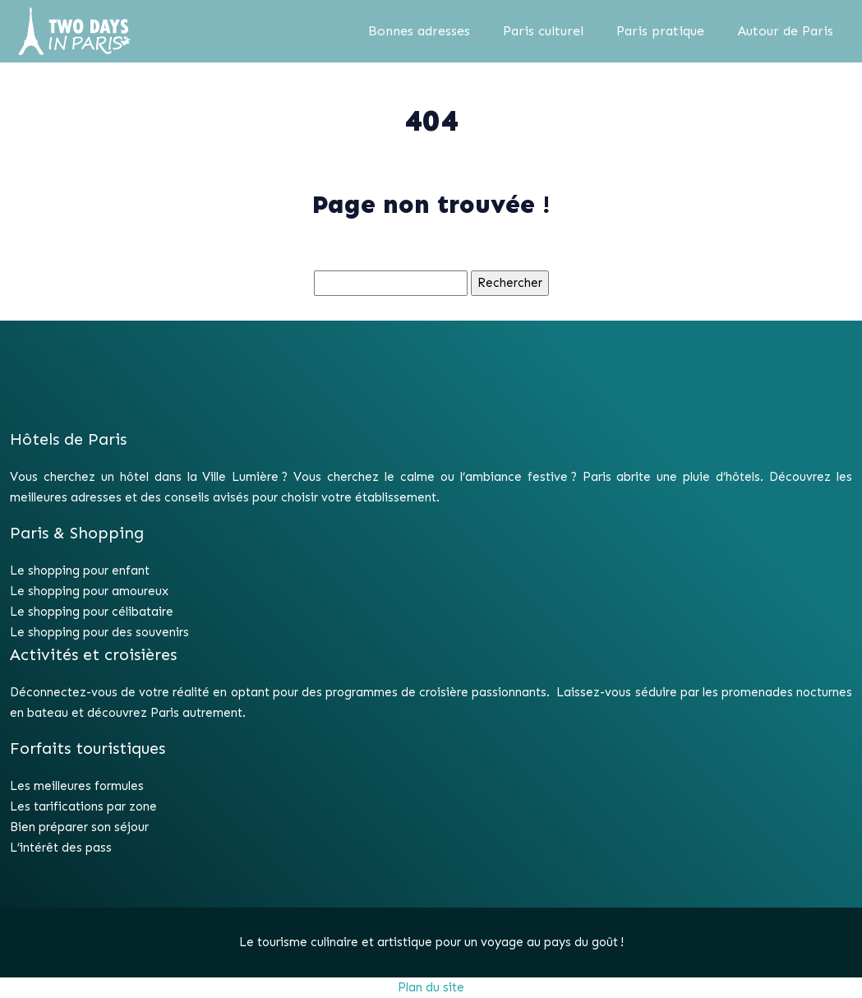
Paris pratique (660, 31)
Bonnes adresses (419, 31)
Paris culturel (543, 31)
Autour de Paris (785, 31)
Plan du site (431, 987)
